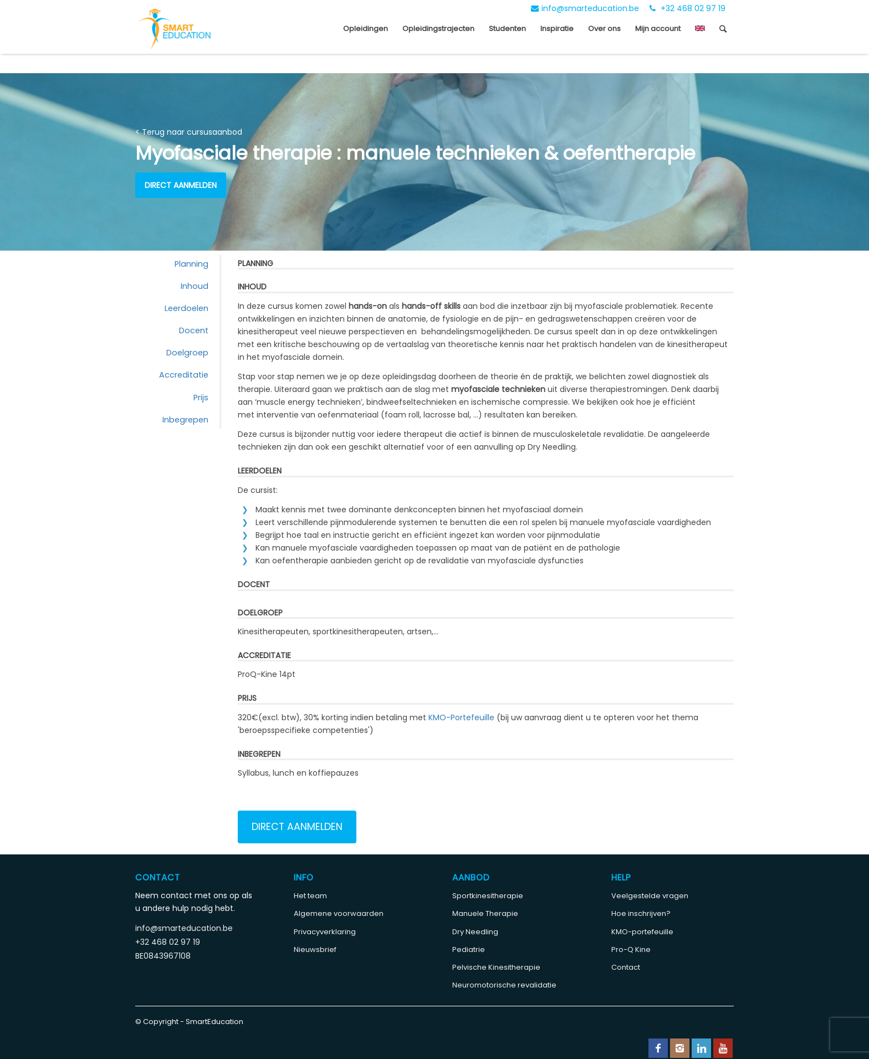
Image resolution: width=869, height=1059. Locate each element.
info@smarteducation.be (585, 8)
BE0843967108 (163, 955)
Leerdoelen (186, 308)
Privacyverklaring (325, 931)
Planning (191, 263)
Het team (310, 895)
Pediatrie (468, 949)
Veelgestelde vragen (649, 895)
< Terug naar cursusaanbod (188, 132)
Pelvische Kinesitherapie (496, 967)
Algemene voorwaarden (339, 913)
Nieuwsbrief (315, 949)
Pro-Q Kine (631, 949)
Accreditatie (183, 374)
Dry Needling (475, 931)
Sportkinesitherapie (487, 895)
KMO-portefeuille (642, 931)
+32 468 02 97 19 (687, 8)
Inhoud (194, 286)
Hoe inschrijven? (641, 913)
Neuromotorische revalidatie (504, 985)
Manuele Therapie (485, 913)
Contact (625, 967)
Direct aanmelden (181, 185)
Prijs (200, 397)
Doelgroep (187, 352)
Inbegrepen (185, 419)
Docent (193, 330)
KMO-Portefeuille (461, 717)
